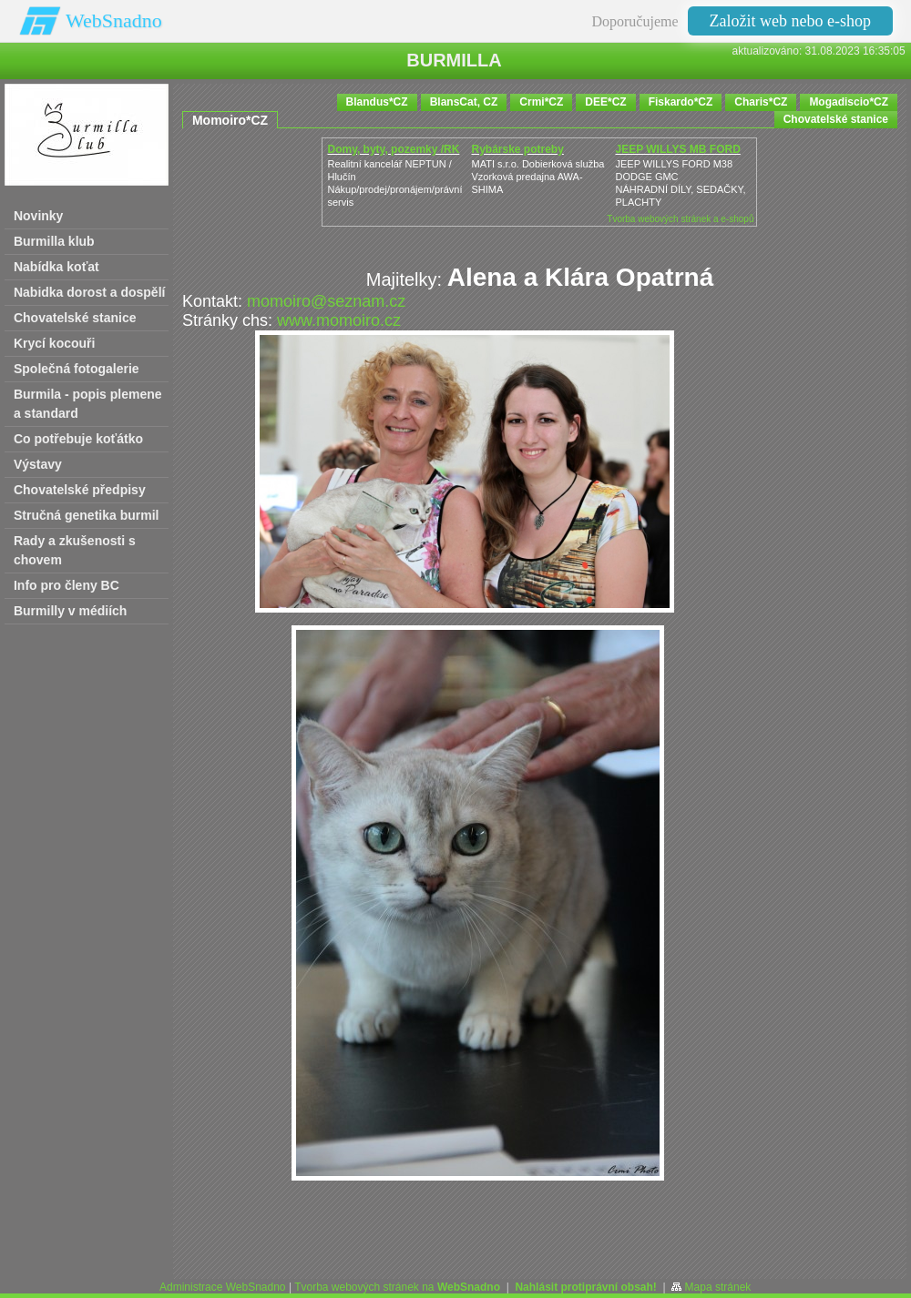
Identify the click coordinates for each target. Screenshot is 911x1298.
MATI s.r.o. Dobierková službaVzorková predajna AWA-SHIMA (537, 176)
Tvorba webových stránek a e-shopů (680, 219)
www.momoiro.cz (339, 320)
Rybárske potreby (517, 149)
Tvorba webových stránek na (397, 1287)
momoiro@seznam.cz (326, 301)
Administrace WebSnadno (222, 1287)
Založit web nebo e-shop (790, 21)
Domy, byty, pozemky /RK (393, 149)
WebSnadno (114, 20)
